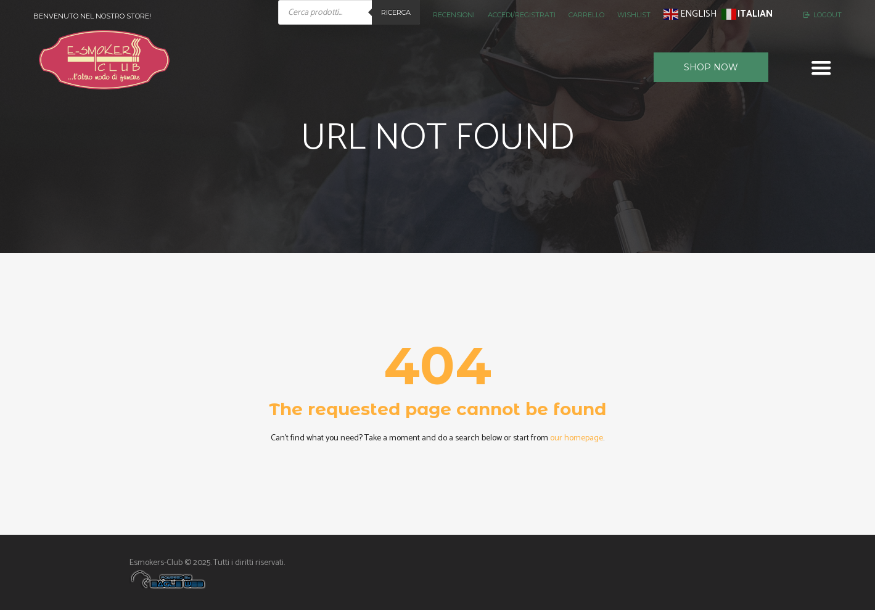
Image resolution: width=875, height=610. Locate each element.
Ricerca (396, 12)
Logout (827, 14)
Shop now (711, 67)
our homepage (576, 438)
